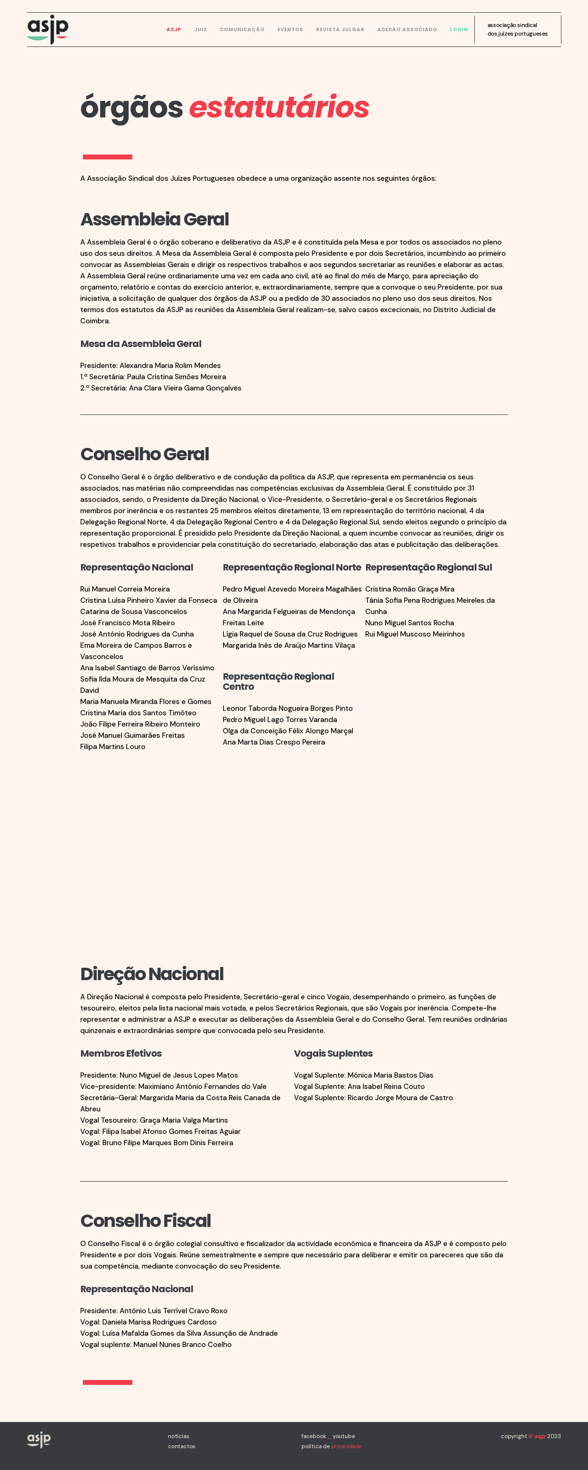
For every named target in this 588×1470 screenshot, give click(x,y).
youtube (344, 1436)
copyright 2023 (531, 1436)
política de (332, 1446)
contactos (181, 1446)
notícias (178, 1436)
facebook (314, 1436)
